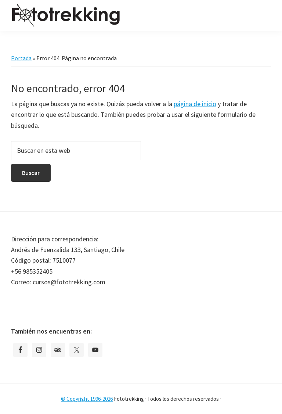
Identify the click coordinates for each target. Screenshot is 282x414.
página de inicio (195, 104)
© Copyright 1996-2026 (87, 398)
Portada (21, 58)
